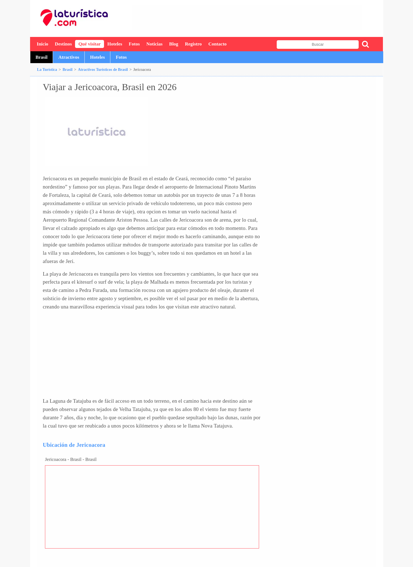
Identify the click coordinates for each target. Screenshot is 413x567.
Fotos (134, 44)
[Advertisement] (247, 17)
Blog (173, 44)
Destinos (63, 44)
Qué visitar (89, 44)
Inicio (42, 44)
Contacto (217, 44)
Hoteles (114, 44)
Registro (193, 44)
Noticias (154, 44)
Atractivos (68, 57)
